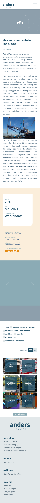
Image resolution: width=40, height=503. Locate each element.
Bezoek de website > (13, 245)
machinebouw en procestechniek (17, 331)
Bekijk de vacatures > (13, 239)
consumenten (10, 337)
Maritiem (8, 334)
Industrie (7, 486)
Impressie (7, 49)
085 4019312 (9, 462)
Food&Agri (8, 494)
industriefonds (12, 251)
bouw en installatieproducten (24, 327)
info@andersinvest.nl (12, 474)
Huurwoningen (10, 489)
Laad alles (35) (20, 414)
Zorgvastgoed (9, 491)
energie (20, 334)
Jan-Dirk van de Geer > (14, 234)
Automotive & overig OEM (14, 340)
